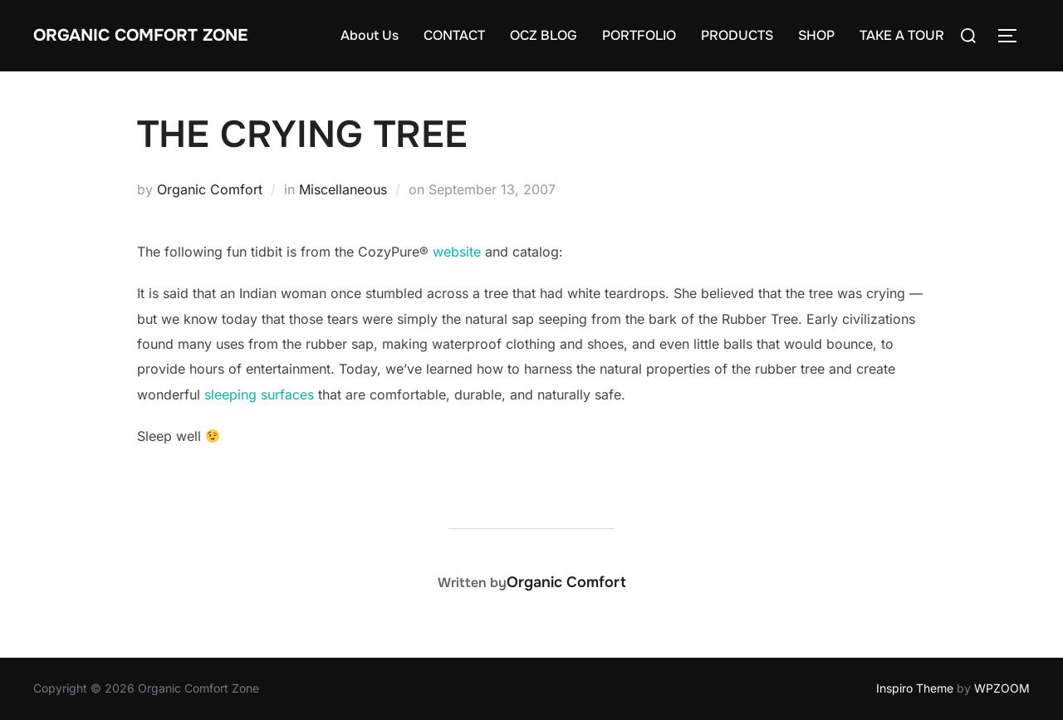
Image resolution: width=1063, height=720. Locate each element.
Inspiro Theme (914, 688)
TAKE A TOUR (902, 35)
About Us (369, 35)
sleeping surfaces (259, 394)
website (457, 251)
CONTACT (454, 35)
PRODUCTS (737, 35)
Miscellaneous (343, 189)
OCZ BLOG (543, 35)
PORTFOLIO (639, 35)
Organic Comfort (209, 189)
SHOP (816, 35)
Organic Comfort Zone (140, 35)
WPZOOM (1002, 688)
